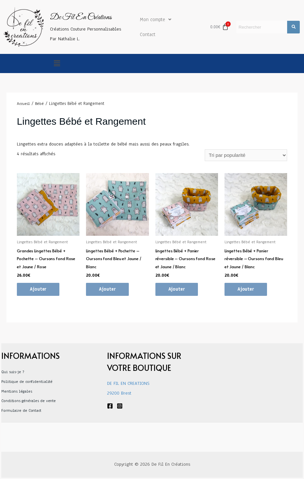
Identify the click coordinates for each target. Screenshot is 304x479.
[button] (57, 63)
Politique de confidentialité (27, 381)
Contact (147, 34)
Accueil (23, 103)
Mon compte (155, 19)
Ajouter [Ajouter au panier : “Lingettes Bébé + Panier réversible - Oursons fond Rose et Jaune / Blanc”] (176, 289)
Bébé (39, 103)
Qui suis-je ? (12, 371)
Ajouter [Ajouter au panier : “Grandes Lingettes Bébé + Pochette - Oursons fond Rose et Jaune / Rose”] (38, 289)
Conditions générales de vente (28, 400)
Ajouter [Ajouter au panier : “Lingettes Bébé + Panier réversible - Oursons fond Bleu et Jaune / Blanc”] (245, 289)
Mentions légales (16, 391)
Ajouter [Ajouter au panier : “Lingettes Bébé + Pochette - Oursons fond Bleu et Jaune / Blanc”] (107, 289)
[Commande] (246, 155)
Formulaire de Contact (21, 410)
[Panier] (219, 27)
